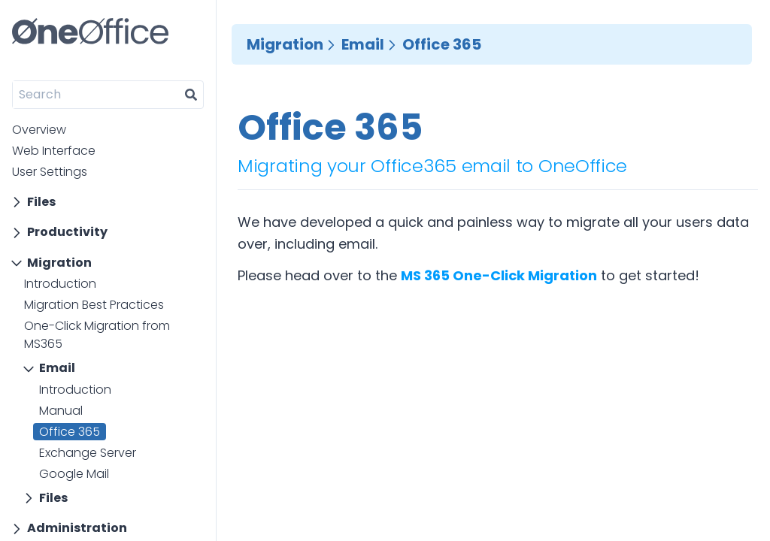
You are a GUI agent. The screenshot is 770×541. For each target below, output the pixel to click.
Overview (39, 129)
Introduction (60, 283)
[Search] (96, 94)
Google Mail (74, 473)
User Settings (49, 171)
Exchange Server (87, 452)
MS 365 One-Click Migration (499, 275)
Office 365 (69, 431)
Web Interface (53, 150)
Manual (61, 410)
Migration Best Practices (94, 304)
